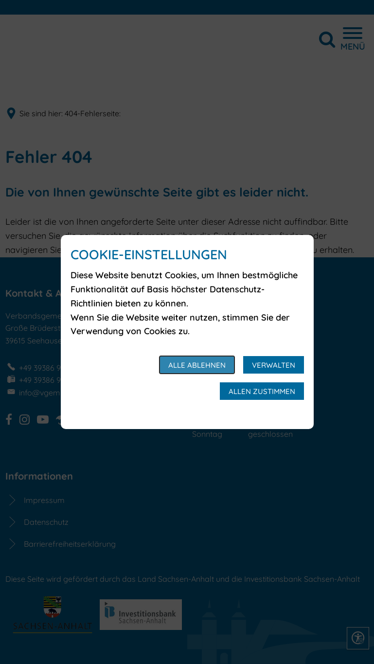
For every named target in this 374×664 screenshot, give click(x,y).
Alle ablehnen (197, 365)
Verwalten (273, 365)
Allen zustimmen (262, 391)
